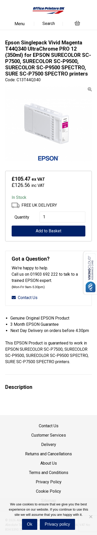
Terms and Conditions (48, 472)
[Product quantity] (62, 217)
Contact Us (25, 297)
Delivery (48, 444)
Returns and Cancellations (48, 453)
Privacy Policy (49, 481)
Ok (29, 524)
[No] (90, 516)
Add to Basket (48, 230)
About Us (48, 463)
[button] (90, 89)
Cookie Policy (48, 491)
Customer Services (48, 435)
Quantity (21, 217)
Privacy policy (57, 524)
